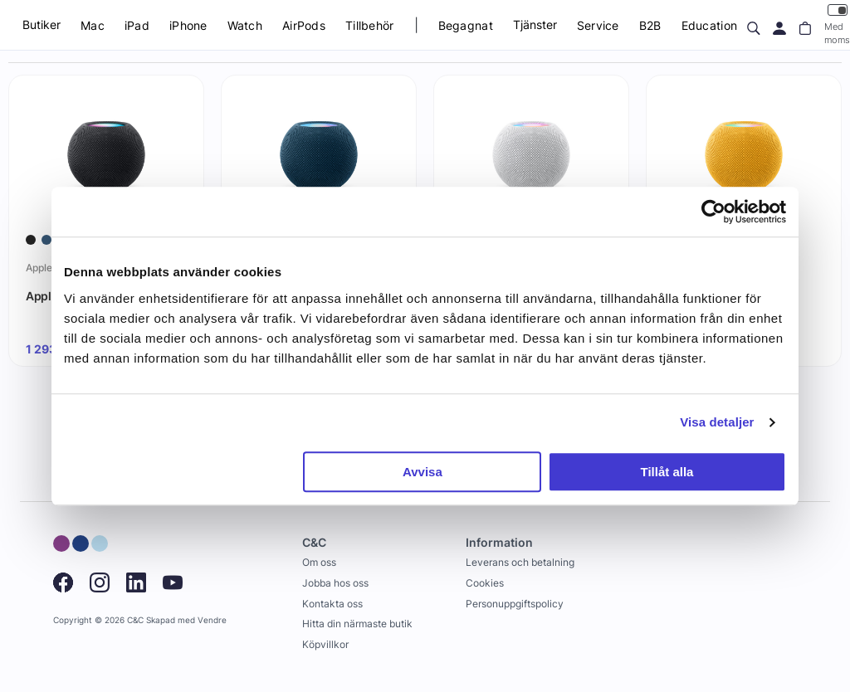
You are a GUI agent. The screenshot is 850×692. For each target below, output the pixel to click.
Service (598, 25)
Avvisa (422, 472)
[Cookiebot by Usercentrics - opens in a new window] (713, 211)
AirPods (303, 25)
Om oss (319, 562)
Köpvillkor (325, 644)
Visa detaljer (717, 422)
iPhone (188, 25)
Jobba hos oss (335, 583)
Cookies (485, 583)
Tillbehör (369, 25)
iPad (137, 25)
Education (709, 25)
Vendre (212, 620)
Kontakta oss (332, 603)
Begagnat (465, 25)
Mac (93, 25)
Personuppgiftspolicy (515, 603)
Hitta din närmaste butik (357, 623)
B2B (650, 25)
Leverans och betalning (520, 562)
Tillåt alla (666, 472)
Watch (244, 25)
